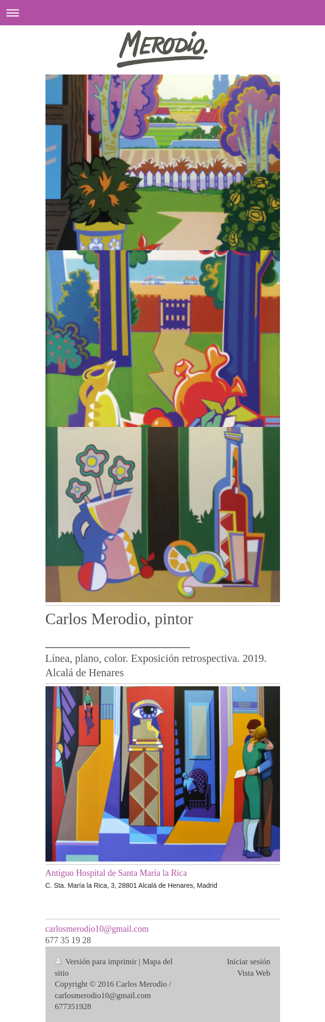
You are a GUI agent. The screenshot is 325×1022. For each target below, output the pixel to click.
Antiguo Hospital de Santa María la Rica (116, 873)
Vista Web (253, 973)
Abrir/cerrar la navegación (162, 12)
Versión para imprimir (97, 961)
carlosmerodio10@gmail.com (97, 929)
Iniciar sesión (248, 961)
